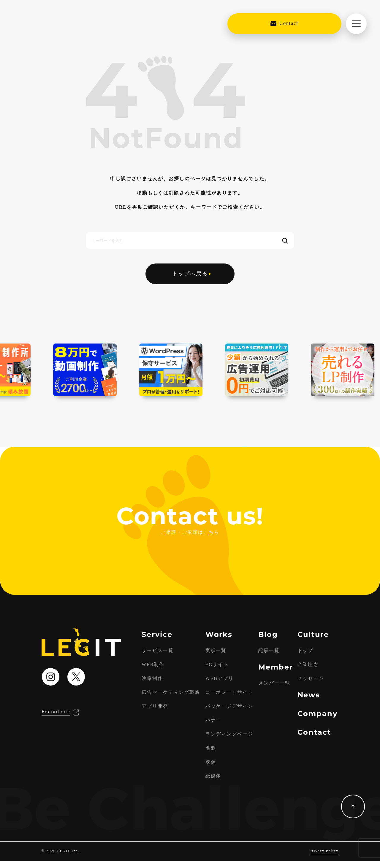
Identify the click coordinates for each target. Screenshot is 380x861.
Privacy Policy (324, 851)
